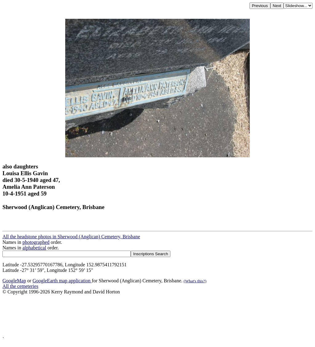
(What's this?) (195, 281)
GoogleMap (14, 280)
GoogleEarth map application (62, 280)
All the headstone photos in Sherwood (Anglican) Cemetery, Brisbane (71, 236)
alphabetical (34, 247)
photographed (36, 242)
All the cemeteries (20, 286)
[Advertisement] (157, 316)
